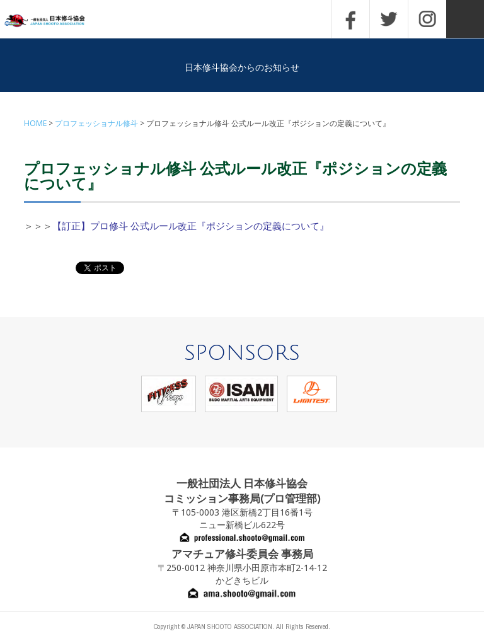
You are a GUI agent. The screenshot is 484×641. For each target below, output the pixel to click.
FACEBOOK (350, 19)
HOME (35, 123)
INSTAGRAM (427, 19)
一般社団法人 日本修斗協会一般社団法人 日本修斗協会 (53, 21)
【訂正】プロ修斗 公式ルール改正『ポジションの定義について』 (190, 225)
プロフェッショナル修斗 (96, 123)
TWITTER (389, 19)
